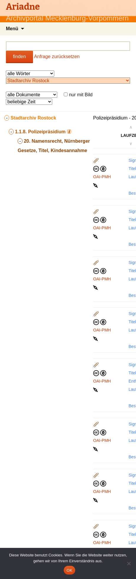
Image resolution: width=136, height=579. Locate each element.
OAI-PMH (102, 176)
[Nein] (129, 563)
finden (19, 56)
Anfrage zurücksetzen (57, 56)
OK (69, 570)
